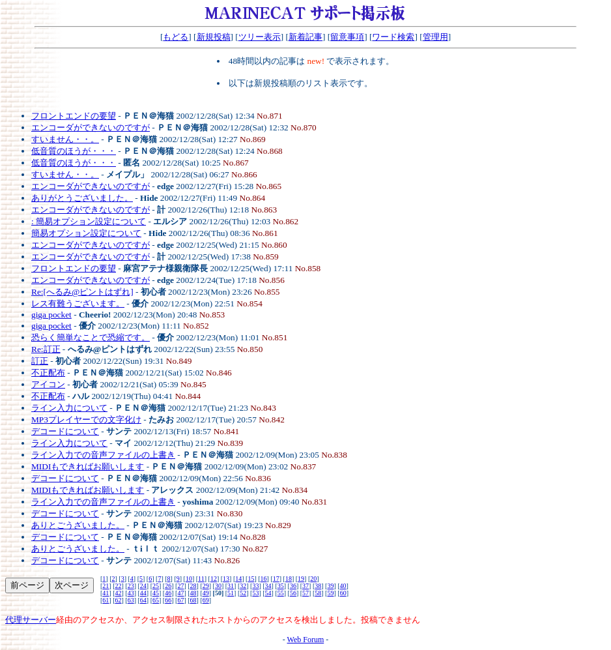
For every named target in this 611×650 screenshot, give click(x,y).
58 (318, 593)
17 (276, 578)
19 (301, 578)
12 (213, 578)
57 (305, 593)
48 (193, 593)
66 (168, 600)
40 (343, 585)
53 (255, 593)
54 (268, 593)
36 (293, 585)
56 (293, 593)
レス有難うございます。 (77, 303)
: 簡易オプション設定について (88, 221)
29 (206, 585)
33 (255, 585)
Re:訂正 (46, 349)
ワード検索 (393, 37)
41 (105, 593)
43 (131, 593)
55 (280, 593)
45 (155, 593)
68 (193, 600)
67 (180, 600)
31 (230, 585)
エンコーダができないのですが (90, 127)
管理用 (435, 37)
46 (168, 593)
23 (131, 585)
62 (118, 600)
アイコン (48, 384)
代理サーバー (30, 620)
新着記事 (305, 37)
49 (206, 593)
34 (268, 585)
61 (105, 600)
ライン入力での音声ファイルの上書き (103, 455)
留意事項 (347, 37)
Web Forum (305, 639)
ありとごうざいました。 (77, 525)
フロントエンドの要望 (73, 116)
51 (230, 593)
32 (243, 585)
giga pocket (51, 314)
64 (143, 600)
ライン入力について (69, 408)
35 (280, 585)
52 (243, 593)
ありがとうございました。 (82, 198)
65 (155, 600)
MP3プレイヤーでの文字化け (86, 419)
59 (330, 593)
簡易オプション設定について (86, 233)
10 (189, 578)
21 (105, 585)
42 (118, 593)
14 (238, 578)
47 (180, 593)
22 (118, 585)
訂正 (39, 361)
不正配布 (48, 372)
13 (226, 578)
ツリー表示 (259, 37)
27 (180, 585)
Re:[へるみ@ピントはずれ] (82, 292)
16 (264, 578)
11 (201, 578)
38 (318, 585)
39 (330, 585)
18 (288, 578)
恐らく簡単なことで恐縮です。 (90, 337)
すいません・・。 (65, 139)
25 (155, 585)
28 (193, 585)
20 (313, 578)
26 (168, 585)
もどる (175, 37)
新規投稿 (214, 37)
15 (251, 578)
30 (218, 585)
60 (343, 593)
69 (206, 600)
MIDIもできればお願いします (87, 466)
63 (131, 600)
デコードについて (65, 431)
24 (143, 585)
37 (305, 585)
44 (143, 593)
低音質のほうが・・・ (73, 151)
